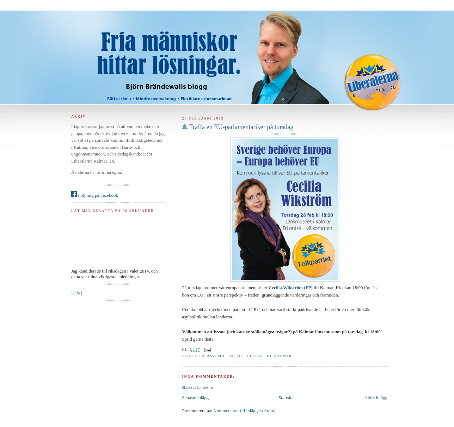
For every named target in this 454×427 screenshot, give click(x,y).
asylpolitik (220, 356)
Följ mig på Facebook (94, 195)
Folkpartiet (258, 356)
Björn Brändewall (227, 53)
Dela (75, 292)
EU (239, 356)
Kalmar (283, 356)
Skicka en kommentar (197, 387)
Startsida (286, 397)
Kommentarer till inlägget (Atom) (244, 410)
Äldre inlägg (375, 397)
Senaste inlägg (195, 397)
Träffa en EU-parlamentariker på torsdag (241, 126)
